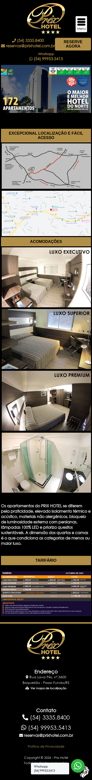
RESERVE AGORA (73, 44)
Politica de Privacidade (46, 746)
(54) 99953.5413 (46, 727)
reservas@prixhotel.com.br (28, 46)
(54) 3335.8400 (28, 40)
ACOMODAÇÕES (46, 242)
